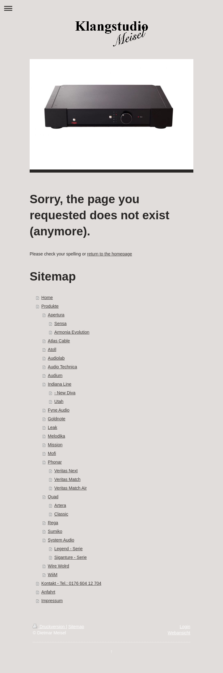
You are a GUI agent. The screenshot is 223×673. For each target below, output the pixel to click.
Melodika (56, 436)
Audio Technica (62, 366)
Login (185, 626)
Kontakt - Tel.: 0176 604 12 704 (71, 583)
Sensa (60, 323)
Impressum (52, 600)
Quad (53, 496)
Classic (61, 514)
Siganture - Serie (70, 557)
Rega (53, 522)
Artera (60, 505)
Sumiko (55, 531)
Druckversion (49, 626)
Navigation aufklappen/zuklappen (111, 8)
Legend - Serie (68, 548)
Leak (52, 427)
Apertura (56, 314)
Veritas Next (66, 470)
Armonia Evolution (72, 332)
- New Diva (64, 392)
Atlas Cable (59, 340)
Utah (59, 401)
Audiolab (56, 358)
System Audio (61, 540)
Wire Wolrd (58, 566)
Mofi (52, 453)
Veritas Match (67, 479)
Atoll (52, 349)
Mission (55, 444)
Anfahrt (48, 591)
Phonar (55, 462)
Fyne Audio (58, 410)
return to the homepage (109, 253)
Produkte (50, 306)
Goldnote (56, 418)
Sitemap (76, 626)
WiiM (52, 574)
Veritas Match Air (70, 488)
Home (47, 297)
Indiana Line (59, 384)
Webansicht (179, 632)
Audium (55, 375)
